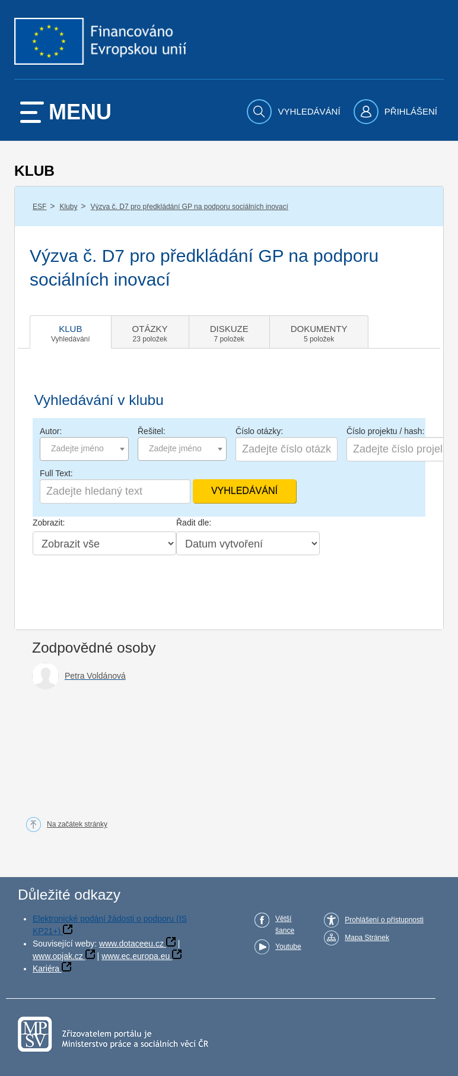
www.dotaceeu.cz (131, 943)
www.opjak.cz (58, 956)
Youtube (288, 946)
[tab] (71, 332)
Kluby (68, 206)
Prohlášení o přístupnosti (384, 920)
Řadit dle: (193, 522)
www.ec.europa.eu (135, 956)
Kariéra (46, 968)
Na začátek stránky (77, 824)
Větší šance (284, 924)
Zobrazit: (49, 522)
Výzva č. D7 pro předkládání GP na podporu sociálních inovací (189, 206)
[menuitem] (294, 112)
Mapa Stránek (367, 937)
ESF (39, 206)
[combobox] (84, 449)
